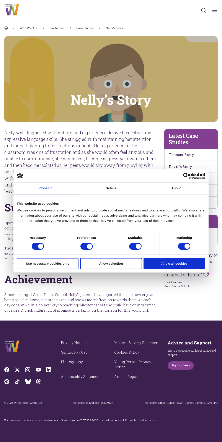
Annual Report (126, 376)
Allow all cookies (174, 264)
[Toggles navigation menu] (215, 10)
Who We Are (29, 28)
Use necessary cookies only (47, 264)
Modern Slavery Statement (137, 342)
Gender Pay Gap (74, 352)
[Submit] (204, 10)
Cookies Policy (126, 352)
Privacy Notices (74, 342)
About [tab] (176, 188)
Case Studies (85, 28)
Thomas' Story (181, 154)
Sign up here (180, 365)
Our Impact (56, 28)
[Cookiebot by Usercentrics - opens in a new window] (186, 176)
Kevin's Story (180, 166)
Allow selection (111, 264)
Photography (72, 361)
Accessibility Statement (81, 376)
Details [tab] (111, 188)
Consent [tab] (46, 188)
